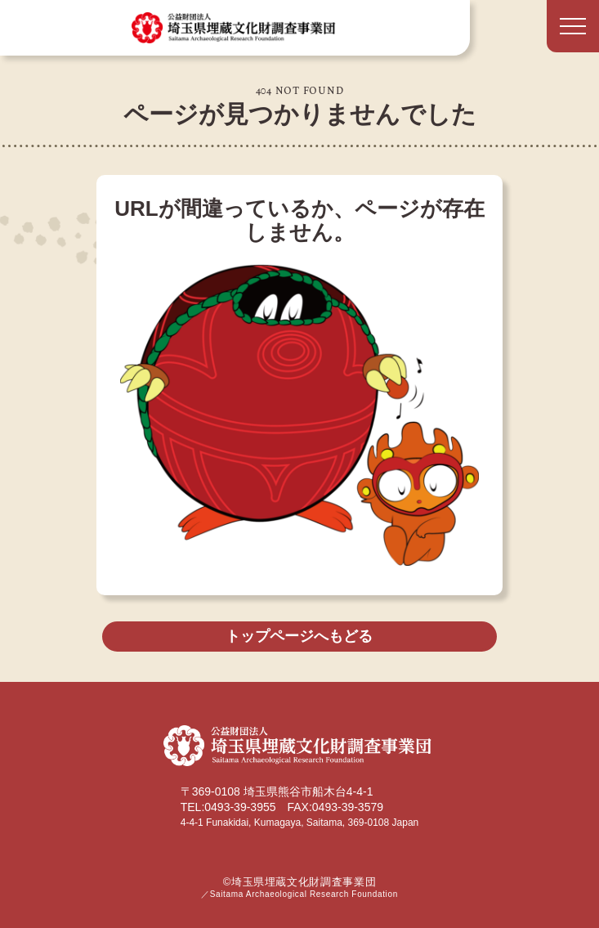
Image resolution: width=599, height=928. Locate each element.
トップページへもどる (299, 636)
